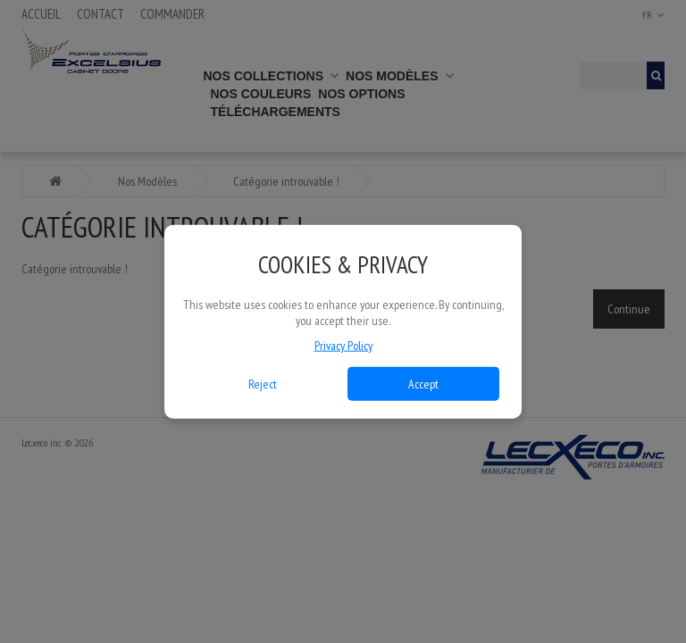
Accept (423, 383)
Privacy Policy (343, 345)
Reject (262, 383)
